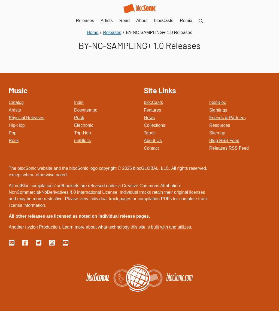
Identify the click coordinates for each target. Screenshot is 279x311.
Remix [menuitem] (186, 20)
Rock (14, 140)
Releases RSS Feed (229, 148)
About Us (153, 140)
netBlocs (82, 140)
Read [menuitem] (124, 20)
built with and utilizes (171, 227)
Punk (79, 117)
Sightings (218, 110)
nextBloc (217, 102)
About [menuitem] (142, 20)
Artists (15, 110)
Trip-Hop (82, 133)
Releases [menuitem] (85, 20)
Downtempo (85, 110)
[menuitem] (201, 20)
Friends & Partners (227, 117)
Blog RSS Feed (224, 140)
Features (152, 110)
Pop (12, 133)
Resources (219, 125)
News (149, 117)
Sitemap (217, 133)
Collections (154, 125)
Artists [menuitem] (107, 20)
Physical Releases (26, 117)
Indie (79, 102)
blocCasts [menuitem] (163, 20)
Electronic (83, 125)
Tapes (150, 133)
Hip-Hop (17, 125)
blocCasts (153, 102)
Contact (151, 148)
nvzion (31, 227)
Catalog (16, 102)
